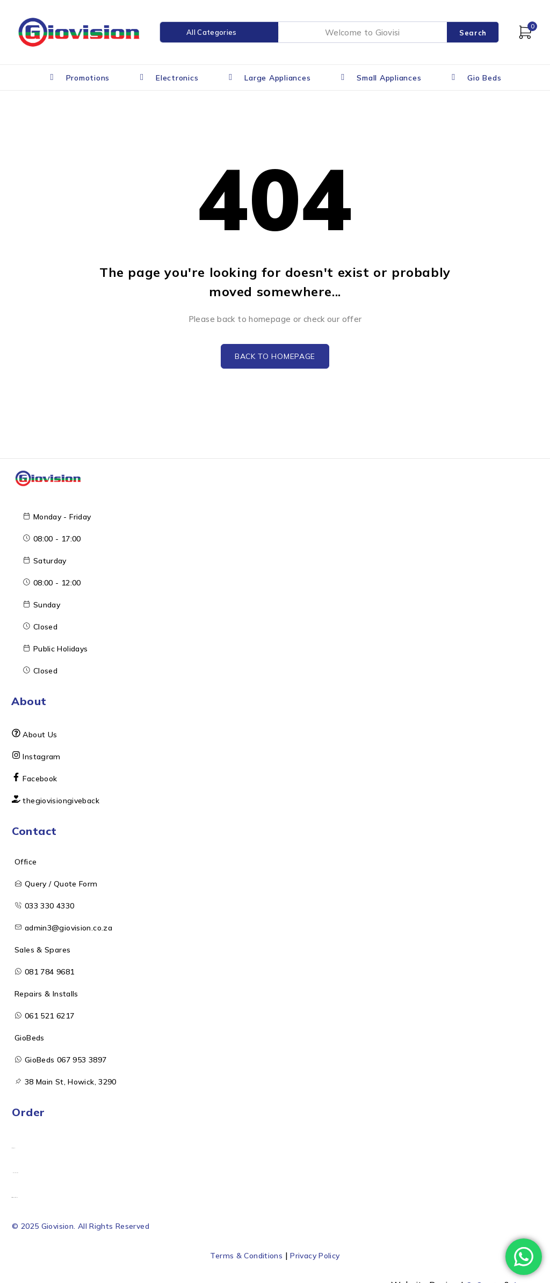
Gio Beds (484, 78)
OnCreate (478, 1276)
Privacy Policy (319, 1247)
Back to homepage (275, 357)
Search (473, 32)
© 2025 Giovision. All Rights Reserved (91, 1218)
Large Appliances (277, 78)
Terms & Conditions (242, 1247)
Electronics (177, 78)
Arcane (523, 1276)
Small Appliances (389, 78)
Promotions (88, 78)
